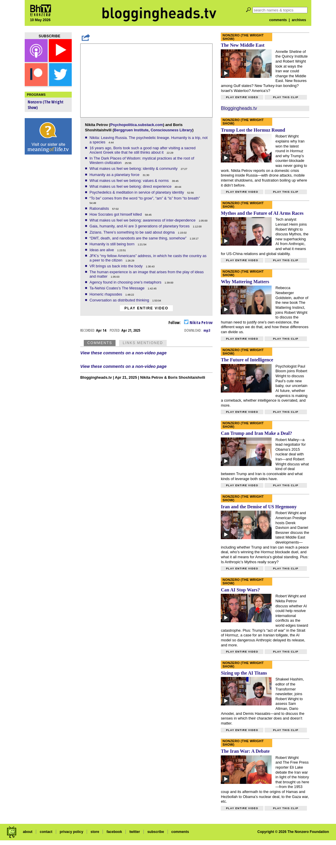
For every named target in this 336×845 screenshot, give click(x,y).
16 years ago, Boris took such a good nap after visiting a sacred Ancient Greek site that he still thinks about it (142, 150)
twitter (134, 832)
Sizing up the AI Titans (244, 672)
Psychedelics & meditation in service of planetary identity (137, 192)
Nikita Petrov (198, 322)
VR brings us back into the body (116, 266)
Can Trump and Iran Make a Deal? (256, 433)
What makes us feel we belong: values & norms (129, 180)
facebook (114, 832)
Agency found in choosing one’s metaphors (125, 282)
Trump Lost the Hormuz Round (253, 130)
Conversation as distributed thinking (119, 300)
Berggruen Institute (131, 130)
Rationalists (99, 208)
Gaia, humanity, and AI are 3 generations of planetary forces (139, 226)
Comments (99, 343)
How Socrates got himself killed (116, 214)
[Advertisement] (48, 250)
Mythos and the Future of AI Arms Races (262, 213)
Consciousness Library (171, 130)
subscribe (155, 832)
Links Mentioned (143, 343)
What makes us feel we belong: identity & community (133, 168)
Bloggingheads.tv (239, 108)
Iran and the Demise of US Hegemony (259, 506)
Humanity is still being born (112, 244)
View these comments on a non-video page (123, 353)
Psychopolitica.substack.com (136, 125)
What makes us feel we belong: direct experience (130, 186)
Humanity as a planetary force (115, 174)
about (28, 832)
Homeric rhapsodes (106, 294)
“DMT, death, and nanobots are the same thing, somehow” (138, 238)
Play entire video (146, 308)
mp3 (206, 330)
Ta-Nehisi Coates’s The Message (117, 288)
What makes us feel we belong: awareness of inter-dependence (142, 220)
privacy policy (71, 832)
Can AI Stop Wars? (240, 589)
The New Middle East (242, 45)
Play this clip (285, 97)
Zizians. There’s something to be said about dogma (132, 232)
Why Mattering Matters (245, 281)
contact (46, 832)
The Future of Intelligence (247, 359)
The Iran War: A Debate (245, 751)
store (95, 832)
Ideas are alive (102, 250)
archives (299, 20)
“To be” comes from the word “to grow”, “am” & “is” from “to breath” (145, 198)
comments (278, 20)
